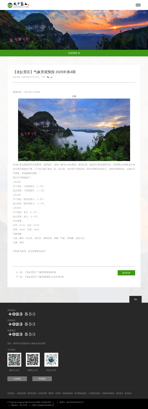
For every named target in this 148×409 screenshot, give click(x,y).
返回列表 (126, 273)
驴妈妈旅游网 (67, 393)
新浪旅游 (128, 393)
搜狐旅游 (119, 393)
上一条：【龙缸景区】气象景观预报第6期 (36, 272)
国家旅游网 (21, 393)
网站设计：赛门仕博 (19, 405)
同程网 (58, 393)
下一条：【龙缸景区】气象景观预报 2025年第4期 (40, 277)
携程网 (51, 393)
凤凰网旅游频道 (108, 393)
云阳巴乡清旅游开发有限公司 (42, 405)
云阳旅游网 (42, 393)
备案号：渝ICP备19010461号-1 (72, 402)
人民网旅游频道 (94, 393)
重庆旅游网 (32, 393)
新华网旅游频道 (80, 393)
